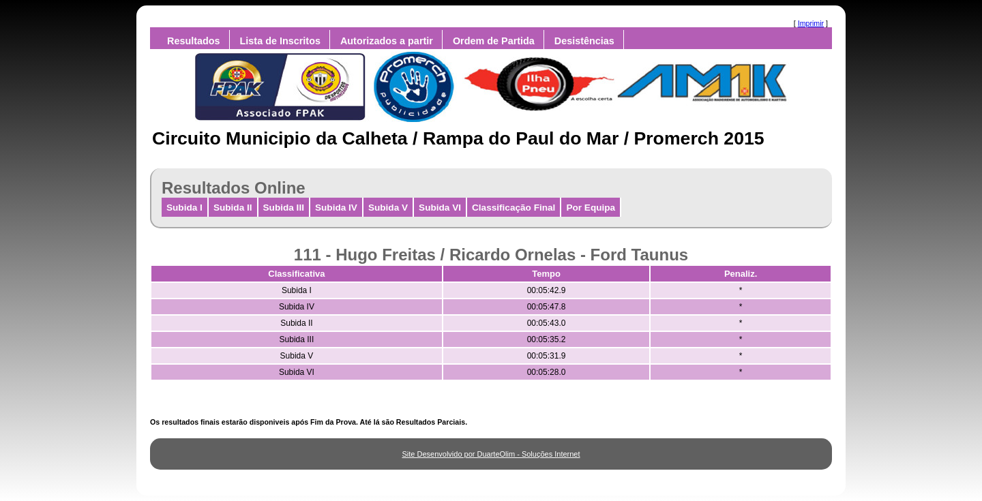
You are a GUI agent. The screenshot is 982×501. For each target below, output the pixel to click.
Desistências (584, 40)
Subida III (283, 207)
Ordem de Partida (494, 40)
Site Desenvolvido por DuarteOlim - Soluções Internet (491, 454)
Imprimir (811, 23)
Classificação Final (513, 207)
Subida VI (440, 207)
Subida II (232, 207)
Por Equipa (590, 207)
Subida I (184, 207)
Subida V (388, 207)
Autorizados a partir (386, 40)
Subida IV (336, 207)
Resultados (193, 40)
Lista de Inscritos (280, 40)
